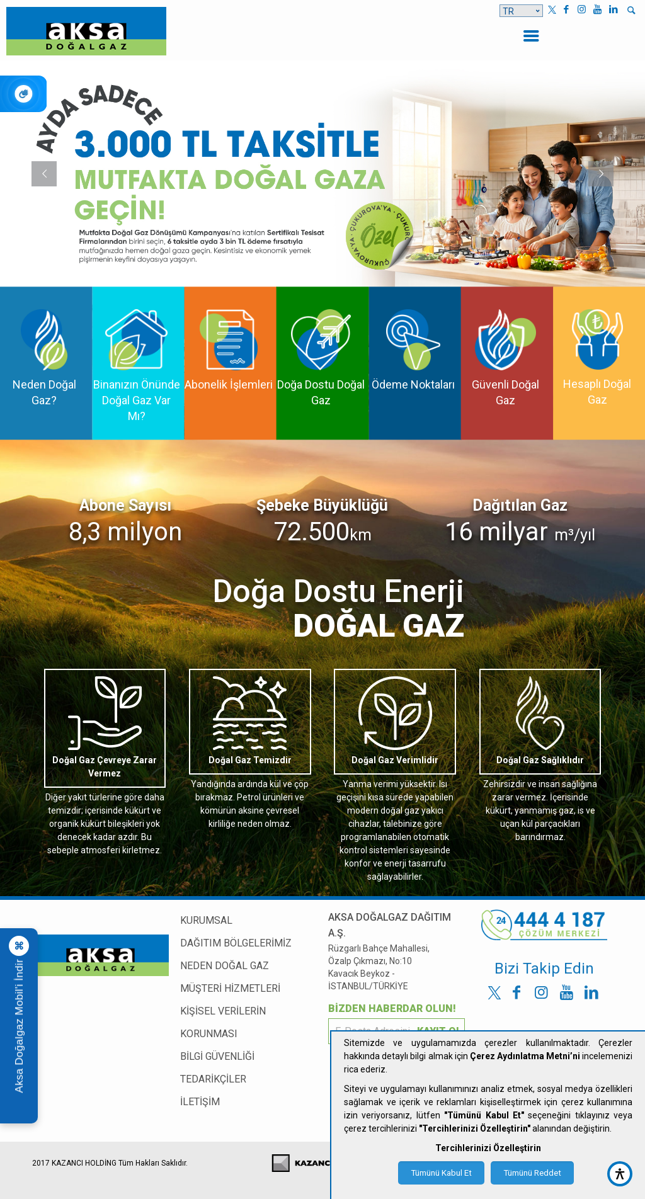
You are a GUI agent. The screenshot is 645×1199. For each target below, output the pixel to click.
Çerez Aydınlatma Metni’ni (525, 1056)
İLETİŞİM (200, 1102)
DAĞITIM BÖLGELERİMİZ (236, 943)
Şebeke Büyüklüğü (322, 505)
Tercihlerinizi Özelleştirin (488, 1148)
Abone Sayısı (125, 505)
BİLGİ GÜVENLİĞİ (217, 1056)
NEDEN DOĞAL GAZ (224, 966)
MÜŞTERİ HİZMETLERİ (230, 988)
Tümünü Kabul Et (441, 1173)
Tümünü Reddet (532, 1173)
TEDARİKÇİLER (213, 1079)
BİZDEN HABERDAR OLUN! (392, 1008)
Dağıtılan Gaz (520, 505)
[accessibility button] (619, 1173)
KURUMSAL (206, 920)
